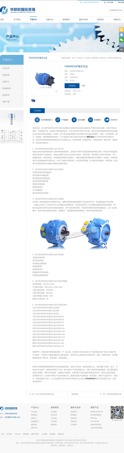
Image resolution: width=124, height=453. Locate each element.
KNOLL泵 (94, 418)
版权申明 (62, 445)
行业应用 (74, 424)
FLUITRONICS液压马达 (45, 394)
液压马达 (103, 58)
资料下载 (5, 102)
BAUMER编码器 (96, 415)
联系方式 (70, 445)
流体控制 (95, 58)
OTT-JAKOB (95, 421)
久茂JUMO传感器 (96, 428)
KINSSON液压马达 (114, 394)
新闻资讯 (66, 19)
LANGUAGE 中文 (115, 10)
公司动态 (54, 418)
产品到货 (54, 421)
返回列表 (75, 394)
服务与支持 (83, 19)
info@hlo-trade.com (12, 417)
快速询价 (74, 412)
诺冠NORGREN (96, 424)
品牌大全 (49, 19)
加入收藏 (110, 2)
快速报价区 (6, 88)
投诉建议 (74, 415)
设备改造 (74, 418)
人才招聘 (44, 434)
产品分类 (5, 68)
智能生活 (117, 19)
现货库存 (5, 95)
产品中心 (33, 19)
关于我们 (17, 19)
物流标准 (74, 421)
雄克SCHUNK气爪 (97, 412)
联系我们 (100, 19)
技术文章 (54, 415)
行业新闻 (54, 412)
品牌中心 (5, 82)
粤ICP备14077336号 (80, 440)
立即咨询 (72, 86)
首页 (2, 19)
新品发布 (54, 424)
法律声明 (54, 445)
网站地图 (121, 2)
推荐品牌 (5, 75)
